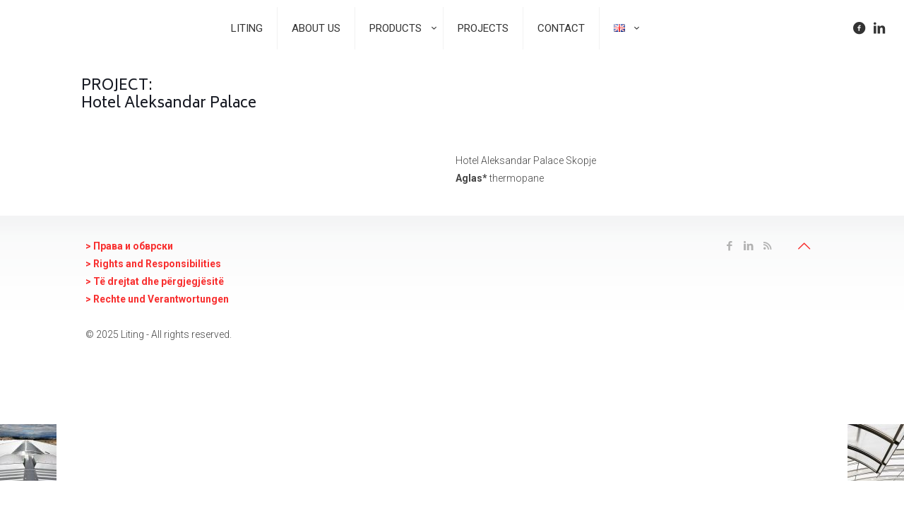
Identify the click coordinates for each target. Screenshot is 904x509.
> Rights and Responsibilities (153, 263)
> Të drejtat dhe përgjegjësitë (154, 281)
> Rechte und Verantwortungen (157, 299)
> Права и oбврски (129, 246)
